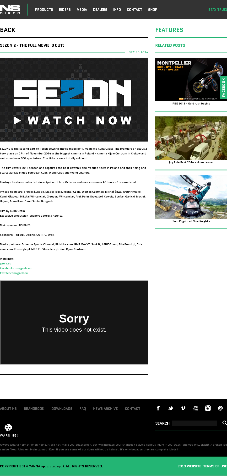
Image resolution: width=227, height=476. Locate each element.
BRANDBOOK (34, 408)
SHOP (152, 9)
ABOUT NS (8, 408)
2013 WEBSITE (190, 466)
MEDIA (82, 9)
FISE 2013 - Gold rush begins (191, 103)
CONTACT (134, 9)
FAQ (83, 408)
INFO (117, 9)
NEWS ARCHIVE (105, 408)
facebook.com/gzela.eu (16, 268)
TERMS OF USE (214, 466)
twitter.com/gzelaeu (14, 273)
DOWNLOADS (61, 408)
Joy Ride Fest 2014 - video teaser (191, 162)
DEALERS (100, 9)
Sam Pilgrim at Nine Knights (191, 221)
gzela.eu (5, 263)
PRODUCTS (44, 9)
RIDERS (65, 9)
